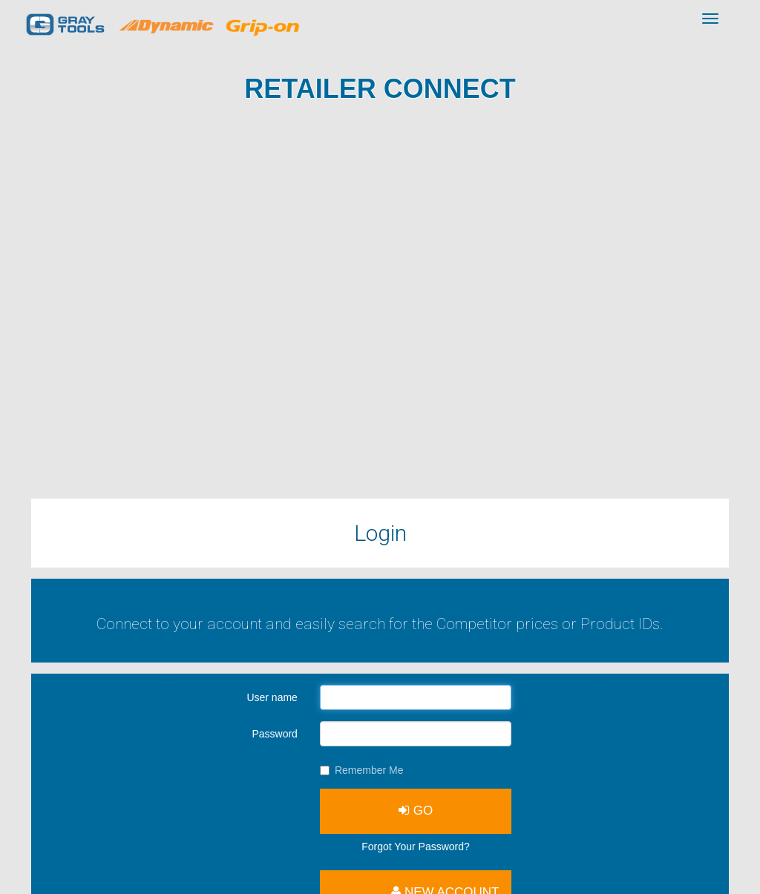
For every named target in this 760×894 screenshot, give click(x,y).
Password (274, 734)
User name (271, 697)
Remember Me (362, 770)
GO (416, 810)
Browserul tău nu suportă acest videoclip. (380, 306)
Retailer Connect (379, 88)
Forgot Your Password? (415, 846)
